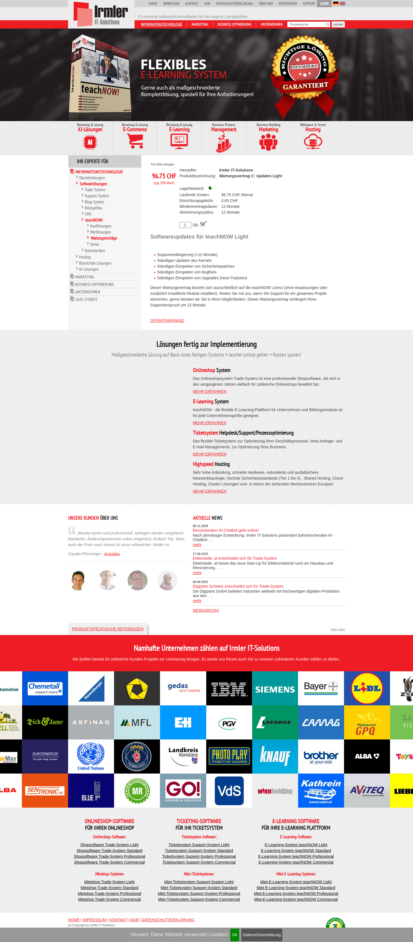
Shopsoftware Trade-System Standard (109, 850)
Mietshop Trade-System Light (109, 882)
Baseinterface (95, 250)
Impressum (171, 3)
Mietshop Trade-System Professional (109, 893)
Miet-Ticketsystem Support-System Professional (199, 893)
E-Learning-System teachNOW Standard (296, 850)
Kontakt (191, 3)
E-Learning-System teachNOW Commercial (296, 862)
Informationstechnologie (161, 24)
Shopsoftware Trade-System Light (109, 845)
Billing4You (93, 208)
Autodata (112, 554)
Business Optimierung (234, 24)
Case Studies (86, 299)
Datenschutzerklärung (262, 935)
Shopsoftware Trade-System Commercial (109, 862)
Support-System (97, 195)
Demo (94, 244)
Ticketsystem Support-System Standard (199, 850)
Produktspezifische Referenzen (108, 629)
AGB (207, 3)
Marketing (200, 24)
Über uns (266, 3)
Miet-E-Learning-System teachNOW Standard (296, 887)
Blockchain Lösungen (95, 263)
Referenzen (288, 3)
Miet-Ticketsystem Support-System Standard (199, 887)
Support (309, 3)
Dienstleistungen (92, 177)
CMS (88, 214)
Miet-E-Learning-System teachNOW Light (296, 882)
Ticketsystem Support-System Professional (199, 856)
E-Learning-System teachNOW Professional (296, 856)
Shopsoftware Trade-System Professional (109, 856)
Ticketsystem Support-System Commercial (199, 862)
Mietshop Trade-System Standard (109, 887)
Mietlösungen (100, 232)
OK (235, 935)
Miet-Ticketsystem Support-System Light (199, 882)
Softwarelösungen (93, 183)
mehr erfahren (209, 391)
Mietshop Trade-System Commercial (109, 899)
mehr (197, 544)
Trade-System (95, 189)
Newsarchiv (206, 610)
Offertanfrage (167, 320)
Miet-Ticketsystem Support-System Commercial (199, 899)
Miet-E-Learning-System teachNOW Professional (296, 893)
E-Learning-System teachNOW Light (296, 845)
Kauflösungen (100, 226)
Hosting (85, 257)
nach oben (338, 629)
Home (153, 3)
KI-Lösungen (89, 269)
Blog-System (94, 201)
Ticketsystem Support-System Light (199, 845)
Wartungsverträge (104, 238)
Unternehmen (272, 24)
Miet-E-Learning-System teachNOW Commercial (296, 899)
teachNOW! (94, 220)
